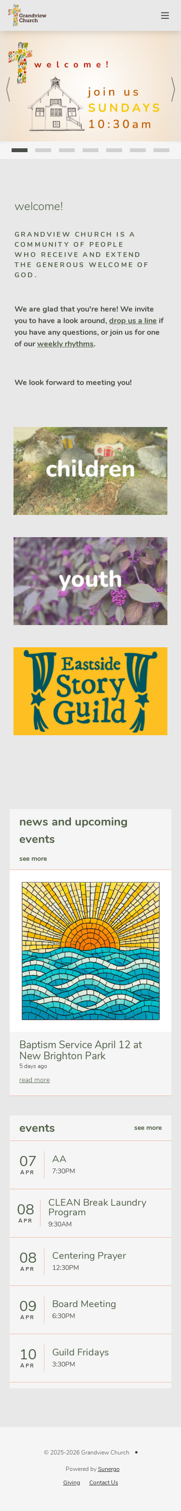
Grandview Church (27, 15)
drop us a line (133, 320)
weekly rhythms (65, 344)
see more (33, 858)
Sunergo (109, 1469)
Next (172, 87)
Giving (71, 1482)
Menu (165, 15)
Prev (9, 87)
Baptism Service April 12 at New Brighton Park (80, 1050)
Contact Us (103, 1482)
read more (34, 1079)
